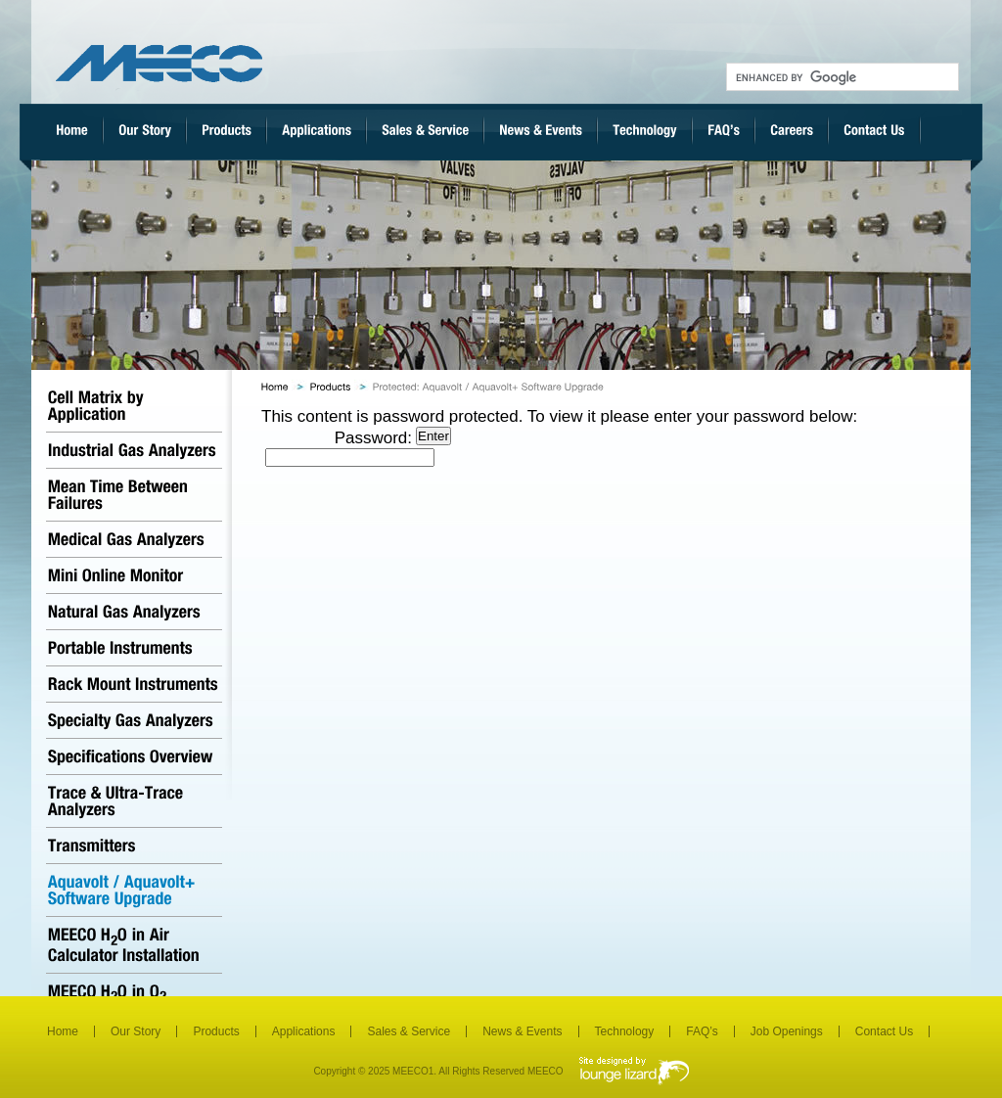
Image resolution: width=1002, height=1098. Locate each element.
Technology (625, 1031)
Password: (338, 448)
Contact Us (884, 1031)
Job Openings (787, 1031)
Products (216, 1031)
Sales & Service (408, 1031)
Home (62, 1031)
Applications (304, 1031)
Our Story (135, 1031)
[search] (840, 77)
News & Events (522, 1031)
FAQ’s (701, 1031)
